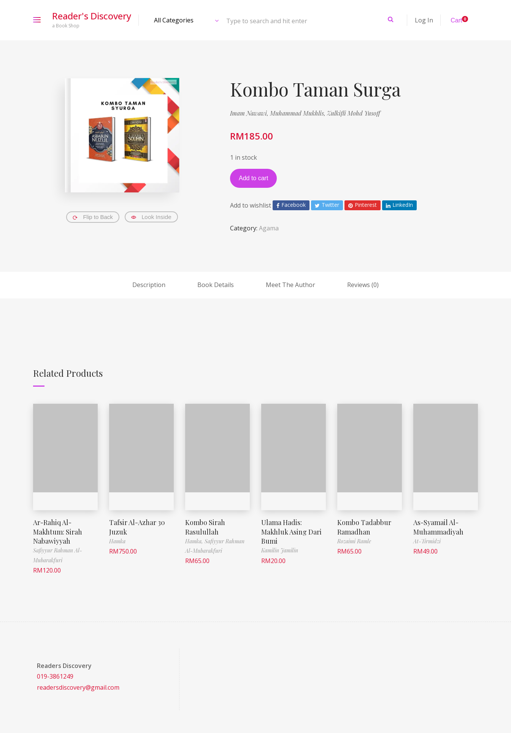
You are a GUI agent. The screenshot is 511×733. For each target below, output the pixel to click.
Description (148, 285)
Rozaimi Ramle (354, 540)
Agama (269, 228)
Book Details (215, 285)
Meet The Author (290, 285)
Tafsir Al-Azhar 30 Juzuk (137, 526)
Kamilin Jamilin (279, 549)
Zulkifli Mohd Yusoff (353, 113)
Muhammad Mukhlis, (298, 113)
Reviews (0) (363, 285)
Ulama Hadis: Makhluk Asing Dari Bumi (291, 530)
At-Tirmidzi (427, 540)
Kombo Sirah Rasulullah (205, 526)
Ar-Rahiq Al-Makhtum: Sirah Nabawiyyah (57, 530)
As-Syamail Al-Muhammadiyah (438, 526)
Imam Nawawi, (250, 113)
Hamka (117, 540)
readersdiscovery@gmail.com (78, 686)
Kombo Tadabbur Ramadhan (364, 526)
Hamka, (195, 540)
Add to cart (253, 178)
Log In (424, 20)
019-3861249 (55, 675)
